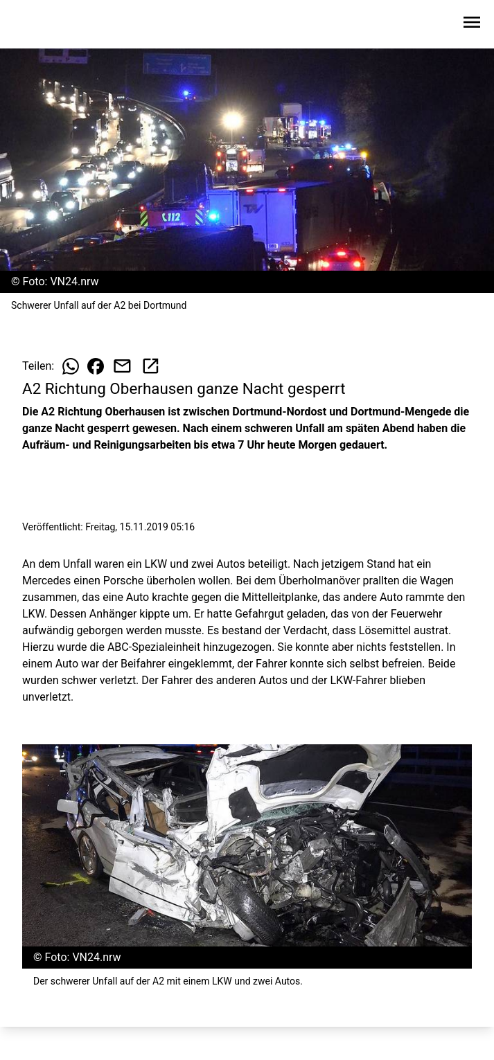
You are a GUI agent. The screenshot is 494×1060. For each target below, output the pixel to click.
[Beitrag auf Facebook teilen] (95, 366)
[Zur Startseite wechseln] (44, 25)
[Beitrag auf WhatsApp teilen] (70, 366)
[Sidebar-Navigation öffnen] (472, 24)
